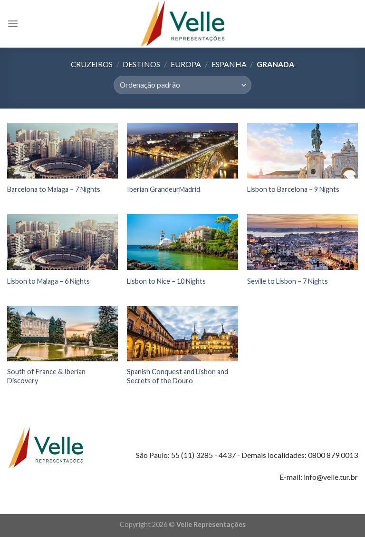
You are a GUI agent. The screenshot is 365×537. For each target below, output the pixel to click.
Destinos (141, 64)
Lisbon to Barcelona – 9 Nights (293, 189)
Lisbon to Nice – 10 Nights (166, 281)
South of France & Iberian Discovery (46, 376)
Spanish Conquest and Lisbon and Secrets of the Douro (177, 376)
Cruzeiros (92, 64)
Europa (186, 64)
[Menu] (13, 23)
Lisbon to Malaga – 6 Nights (48, 281)
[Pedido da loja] (182, 85)
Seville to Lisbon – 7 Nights (287, 281)
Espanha (229, 64)
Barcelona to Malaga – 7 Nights (53, 189)
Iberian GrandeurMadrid (163, 189)
